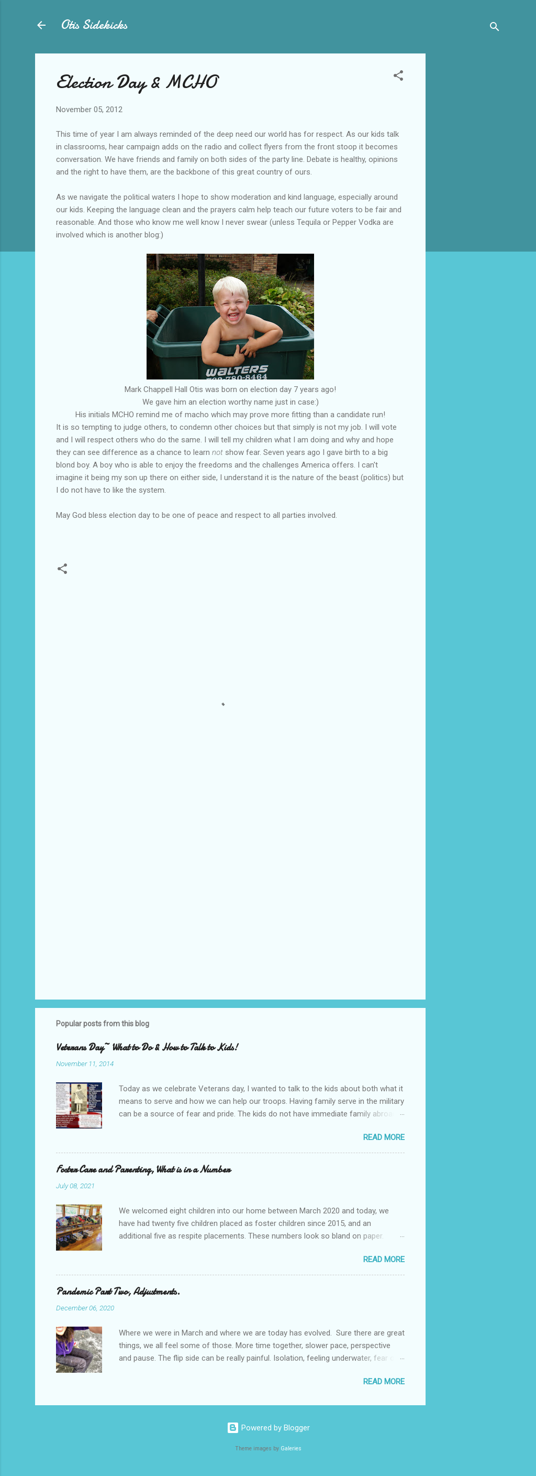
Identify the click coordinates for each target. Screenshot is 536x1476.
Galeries (291, 1448)
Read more (384, 1137)
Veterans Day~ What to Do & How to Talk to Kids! (147, 1047)
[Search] (494, 29)
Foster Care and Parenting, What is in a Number (143, 1169)
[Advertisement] (467, 210)
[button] (398, 77)
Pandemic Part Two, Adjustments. (118, 1291)
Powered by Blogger (268, 1427)
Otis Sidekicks (93, 25)
